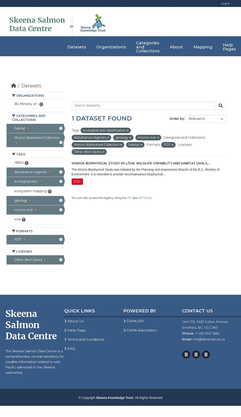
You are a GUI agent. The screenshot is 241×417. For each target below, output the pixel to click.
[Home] (13, 85)
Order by (176, 119)
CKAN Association (140, 330)
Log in (225, 3)
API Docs (144, 198)
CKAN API (133, 321)
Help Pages (229, 47)
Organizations (111, 47)
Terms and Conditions (84, 339)
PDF (77, 182)
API (129, 198)
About (176, 47)
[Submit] (221, 106)
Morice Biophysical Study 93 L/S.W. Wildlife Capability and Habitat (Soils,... (141, 163)
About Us (74, 321)
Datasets (76, 47)
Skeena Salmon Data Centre (37, 24)
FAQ (69, 348)
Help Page (75, 330)
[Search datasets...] (143, 106)
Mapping (202, 47)
